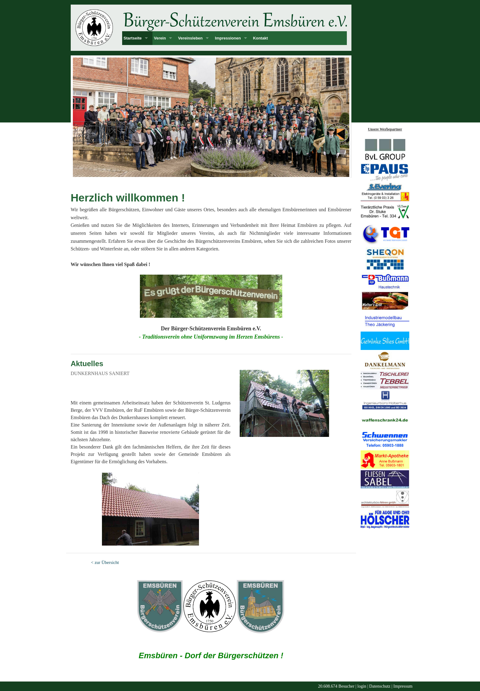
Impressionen (228, 38)
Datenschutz (379, 686)
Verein (160, 38)
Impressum (402, 686)
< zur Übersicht (105, 562)
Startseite (133, 38)
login (362, 686)
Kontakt (260, 38)
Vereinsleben (190, 38)
